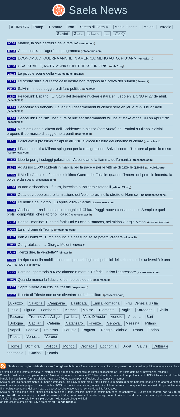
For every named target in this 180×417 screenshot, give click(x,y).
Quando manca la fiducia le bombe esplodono (55, 280)
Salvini (63, 34)
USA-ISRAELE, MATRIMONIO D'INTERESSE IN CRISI (63, 66)
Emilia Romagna (107, 303)
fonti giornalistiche (66, 366)
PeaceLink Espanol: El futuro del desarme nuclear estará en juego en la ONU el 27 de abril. (92, 96)
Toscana (17, 316)
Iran (71, 27)
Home (15, 346)
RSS (90, 375)
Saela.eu (13, 366)
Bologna (17, 323)
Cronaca (87, 346)
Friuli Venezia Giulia (141, 303)
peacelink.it (15, 100)
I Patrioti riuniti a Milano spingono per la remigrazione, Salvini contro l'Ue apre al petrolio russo (94, 149)
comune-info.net (72, 73)
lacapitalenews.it (80, 214)
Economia (109, 346)
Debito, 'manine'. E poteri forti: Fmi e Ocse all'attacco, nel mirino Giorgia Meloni (82, 222)
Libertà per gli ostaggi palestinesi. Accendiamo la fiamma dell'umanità (74, 160)
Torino (154, 330)
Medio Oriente (127, 27)
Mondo (69, 346)
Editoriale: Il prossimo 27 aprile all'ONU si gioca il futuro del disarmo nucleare (80, 141)
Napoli (15, 330)
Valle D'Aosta (94, 316)
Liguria (30, 310)
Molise (88, 310)
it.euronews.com (18, 152)
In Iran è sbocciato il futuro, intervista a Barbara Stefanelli (64, 187)
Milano (150, 323)
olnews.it (142, 81)
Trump (38, 27)
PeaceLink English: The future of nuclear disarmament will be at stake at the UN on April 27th (93, 118)
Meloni (149, 27)
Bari (149, 316)
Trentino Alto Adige (45, 316)
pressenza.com (142, 159)
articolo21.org (155, 167)
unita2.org (145, 58)
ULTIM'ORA (19, 27)
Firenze (95, 323)
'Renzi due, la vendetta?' (38, 252)
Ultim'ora (33, 346)
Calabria (36, 303)
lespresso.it (83, 133)
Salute (143, 346)
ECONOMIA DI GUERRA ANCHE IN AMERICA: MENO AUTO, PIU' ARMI (78, 58)
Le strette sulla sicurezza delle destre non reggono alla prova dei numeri (76, 81)
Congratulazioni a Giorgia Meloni (44, 244)
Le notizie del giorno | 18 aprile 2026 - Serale (54, 202)
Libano (94, 34)
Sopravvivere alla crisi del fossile (44, 287)
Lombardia (50, 310)
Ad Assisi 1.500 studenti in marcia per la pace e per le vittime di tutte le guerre (81, 167)
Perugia (70, 330)
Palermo (51, 330)
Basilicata (79, 303)
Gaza (78, 34)
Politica (51, 346)
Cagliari (35, 323)
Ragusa (89, 330)
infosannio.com (84, 43)
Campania (57, 303)
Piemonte (107, 310)
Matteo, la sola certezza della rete (45, 43)
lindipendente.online (153, 195)
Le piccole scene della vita (39, 73)
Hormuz (56, 27)
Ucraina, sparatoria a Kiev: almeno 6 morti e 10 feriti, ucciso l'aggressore (77, 272)
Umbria (72, 316)
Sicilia (163, 310)
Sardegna (145, 310)
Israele (165, 27)
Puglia (126, 310)
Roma (138, 330)
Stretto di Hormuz (95, 27)
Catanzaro (75, 323)
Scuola (52, 353)
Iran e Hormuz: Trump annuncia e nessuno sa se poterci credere (70, 237)
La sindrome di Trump (35, 229)
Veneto (117, 316)
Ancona (135, 316)
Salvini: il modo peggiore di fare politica (50, 88)
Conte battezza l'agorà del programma (49, 51)
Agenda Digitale (66, 401)
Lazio (14, 310)
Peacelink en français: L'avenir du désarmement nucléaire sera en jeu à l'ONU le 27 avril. (90, 107)
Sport (127, 346)
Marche (71, 310)
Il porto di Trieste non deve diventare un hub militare (60, 295)
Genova (114, 323)
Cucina (35, 353)
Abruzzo (17, 303)
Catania (54, 323)
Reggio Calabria (114, 330)
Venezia (33, 336)
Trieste (16, 336)
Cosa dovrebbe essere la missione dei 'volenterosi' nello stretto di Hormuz (78, 194)
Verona (51, 336)
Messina (133, 323)
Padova (32, 330)
